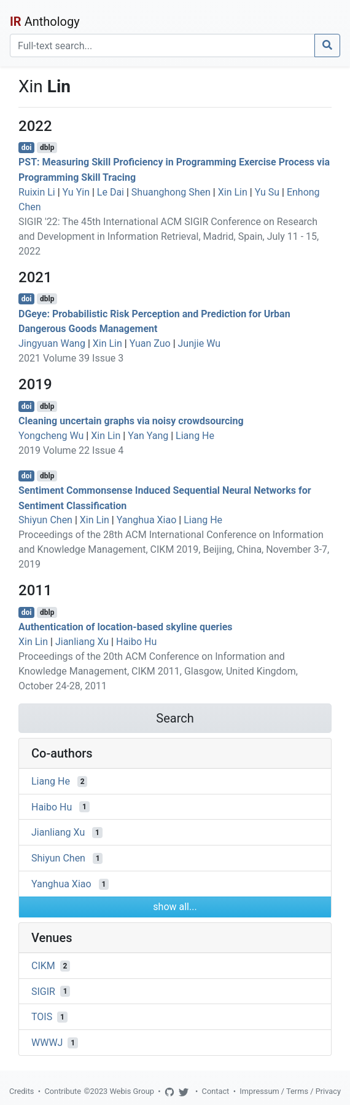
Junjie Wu (199, 343)
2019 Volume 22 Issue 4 (70, 450)
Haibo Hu (136, 642)
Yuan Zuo (150, 343)
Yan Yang (148, 436)
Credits (21, 1091)
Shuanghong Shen (171, 192)
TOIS (41, 1017)
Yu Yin (76, 192)
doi (26, 147)
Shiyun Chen (45, 520)
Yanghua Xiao (147, 520)
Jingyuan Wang (51, 343)
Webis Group (131, 1091)
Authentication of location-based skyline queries (125, 627)
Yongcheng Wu (51, 436)
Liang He (195, 436)
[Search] (162, 45)
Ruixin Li (36, 192)
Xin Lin (232, 192)
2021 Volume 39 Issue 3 (70, 358)
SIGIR (43, 991)
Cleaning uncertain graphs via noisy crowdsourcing (131, 421)
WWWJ (47, 1042)
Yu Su (267, 192)
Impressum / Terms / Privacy (290, 1091)
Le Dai (110, 192)
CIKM (43, 966)
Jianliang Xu (82, 642)
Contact (216, 1091)
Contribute (62, 1091)
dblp (47, 147)
